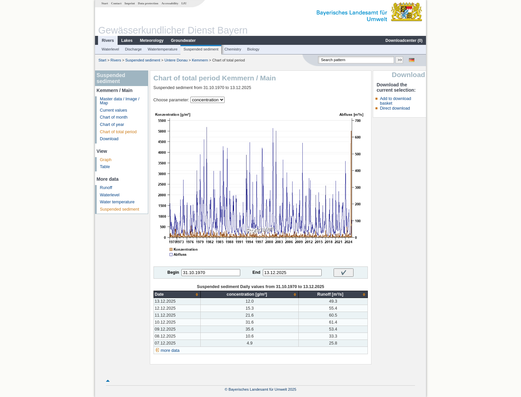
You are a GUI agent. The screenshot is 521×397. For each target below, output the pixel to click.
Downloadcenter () (403, 40)
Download (109, 139)
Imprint (130, 3)
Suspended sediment (200, 49)
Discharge (133, 49)
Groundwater (183, 40)
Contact (116, 3)
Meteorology (151, 40)
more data (170, 350)
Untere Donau (176, 60)
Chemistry (232, 49)
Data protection (148, 3)
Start (104, 3)
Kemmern (200, 60)
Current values (113, 110)
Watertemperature (163, 49)
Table (105, 166)
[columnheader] (177, 294)
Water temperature (117, 202)
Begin (173, 272)
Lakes (127, 40)
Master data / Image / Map (120, 101)
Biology (253, 49)
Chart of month (114, 117)
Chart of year (112, 124)
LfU (184, 3)
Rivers (108, 40)
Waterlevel (110, 49)
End (256, 272)
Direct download (395, 108)
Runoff (106, 187)
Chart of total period (118, 132)
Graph (106, 159)
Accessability (169, 3)
